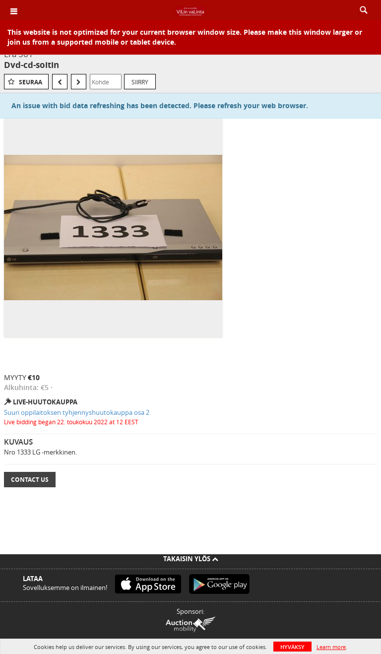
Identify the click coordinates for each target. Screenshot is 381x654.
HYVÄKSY (292, 647)
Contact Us (30, 479)
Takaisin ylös (190, 558)
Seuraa (30, 82)
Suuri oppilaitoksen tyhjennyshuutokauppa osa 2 (76, 412)
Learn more (331, 647)
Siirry (139, 82)
